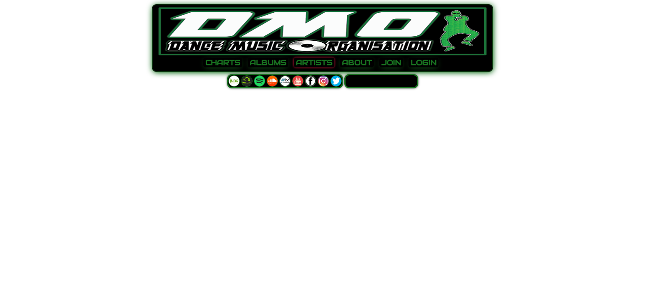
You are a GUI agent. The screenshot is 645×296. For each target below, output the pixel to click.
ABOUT (357, 62)
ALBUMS (268, 62)
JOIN (391, 62)
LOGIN (423, 62)
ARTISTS (314, 62)
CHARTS (222, 62)
